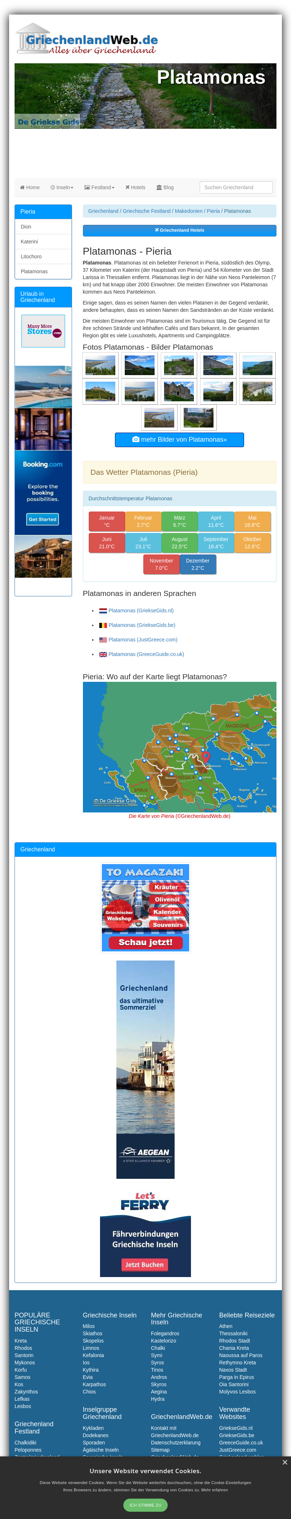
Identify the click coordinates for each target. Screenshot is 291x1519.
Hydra (157, 1399)
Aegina (159, 1392)
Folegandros (165, 1333)
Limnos (91, 1348)
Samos (23, 1377)
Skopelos (93, 1341)
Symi (156, 1355)
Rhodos (23, 1348)
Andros (159, 1377)
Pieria (213, 211)
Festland (99, 187)
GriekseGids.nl (236, 1428)
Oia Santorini (234, 1384)
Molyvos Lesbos (237, 1392)
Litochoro (31, 256)
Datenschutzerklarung (175, 1443)
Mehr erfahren (215, 1490)
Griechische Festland (147, 211)
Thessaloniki (233, 1333)
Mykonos (25, 1362)
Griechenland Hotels (179, 230)
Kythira (91, 1370)
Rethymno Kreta (237, 1362)
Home (30, 187)
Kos (19, 1384)
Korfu (21, 1370)
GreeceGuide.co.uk (241, 1443)
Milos (89, 1326)
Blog (165, 187)
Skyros (159, 1384)
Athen (226, 1326)
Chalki (158, 1348)
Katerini (29, 241)
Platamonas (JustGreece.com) (138, 640)
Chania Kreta (234, 1348)
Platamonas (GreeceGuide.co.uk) (141, 654)
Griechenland (103, 211)
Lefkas (22, 1399)
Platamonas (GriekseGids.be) (137, 625)
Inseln (62, 187)
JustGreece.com (237, 1450)
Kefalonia (93, 1355)
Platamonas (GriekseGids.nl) (136, 610)
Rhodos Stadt (234, 1341)
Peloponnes (28, 1450)
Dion (26, 227)
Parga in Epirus (236, 1377)
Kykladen (93, 1428)
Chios (89, 1392)
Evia (88, 1377)
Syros (157, 1362)
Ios (86, 1362)
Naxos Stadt (233, 1370)
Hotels (135, 187)
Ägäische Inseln (101, 1450)
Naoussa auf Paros (241, 1355)
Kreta (21, 1341)
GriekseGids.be (236, 1435)
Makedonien (189, 211)
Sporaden (94, 1443)
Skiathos (93, 1333)
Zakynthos (26, 1392)
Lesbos (23, 1406)
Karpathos (94, 1384)
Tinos (157, 1370)
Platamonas (34, 271)
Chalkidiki (25, 1443)
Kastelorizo (163, 1341)
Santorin (24, 1355)
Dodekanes (96, 1435)
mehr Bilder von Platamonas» (179, 439)
